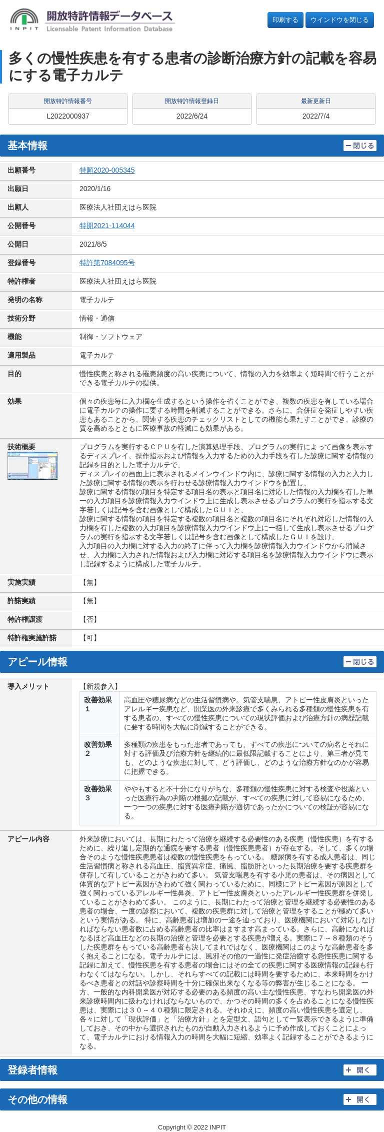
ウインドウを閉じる (339, 20)
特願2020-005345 (107, 170)
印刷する (285, 20)
